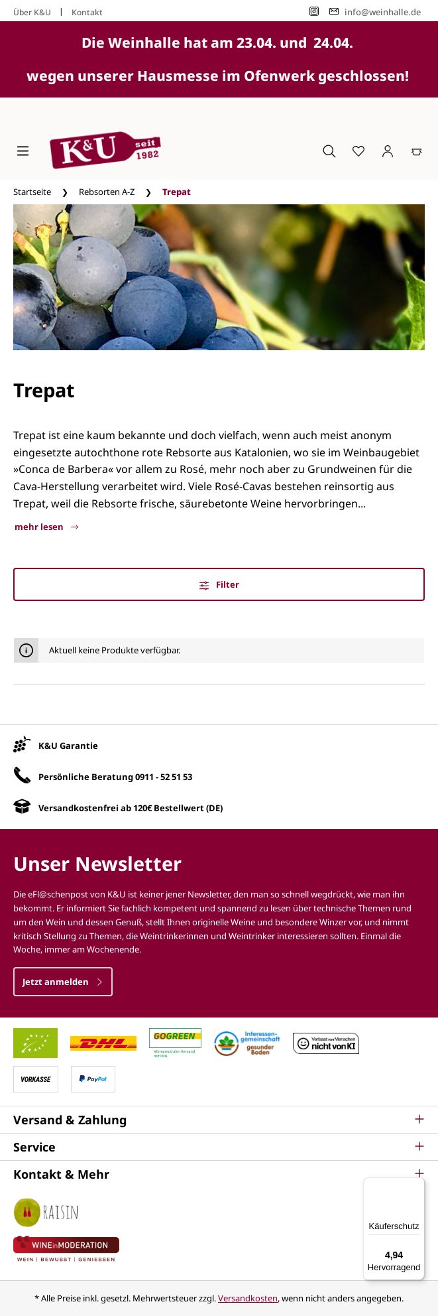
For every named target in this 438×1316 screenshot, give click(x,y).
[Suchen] (329, 150)
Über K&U (32, 12)
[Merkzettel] (358, 150)
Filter (219, 584)
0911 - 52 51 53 (163, 777)
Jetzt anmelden (63, 982)
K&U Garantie (68, 746)
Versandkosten (248, 1298)
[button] (219, 1119)
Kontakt (87, 12)
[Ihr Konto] (387, 150)
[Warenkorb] (416, 150)
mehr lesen (46, 527)
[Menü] (23, 150)
